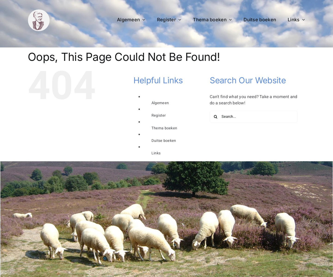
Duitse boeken (163, 140)
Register (158, 115)
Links (155, 153)
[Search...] (254, 116)
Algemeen (160, 103)
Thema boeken (164, 128)
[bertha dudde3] (39, 11)
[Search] (215, 116)
